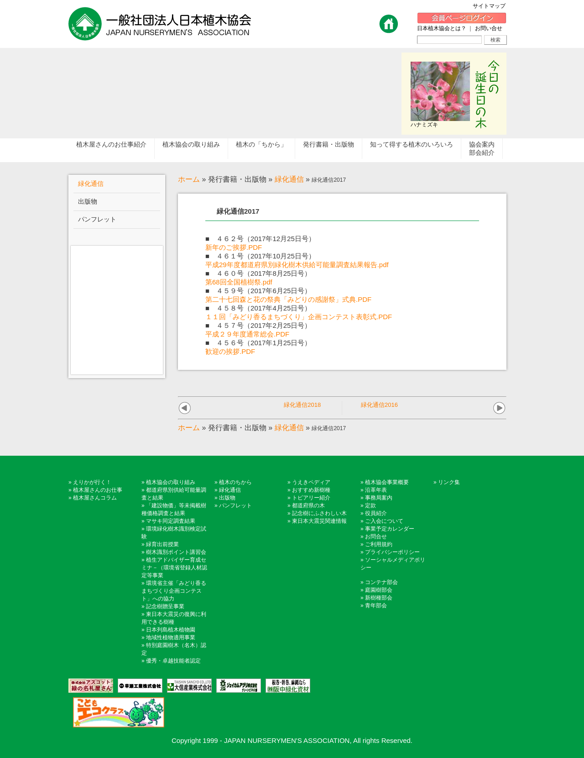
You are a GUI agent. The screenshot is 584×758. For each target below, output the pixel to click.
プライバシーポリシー (392, 552)
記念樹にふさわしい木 (319, 513)
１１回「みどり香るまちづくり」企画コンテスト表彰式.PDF (298, 317)
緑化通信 (289, 179)
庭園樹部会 (378, 590)
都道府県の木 (308, 505)
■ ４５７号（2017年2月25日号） (258, 325)
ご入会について (384, 521)
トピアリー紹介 (311, 498)
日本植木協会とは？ (441, 28)
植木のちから (235, 482)
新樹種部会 (378, 598)
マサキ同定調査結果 (170, 521)
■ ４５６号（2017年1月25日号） (258, 343)
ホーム (189, 179)
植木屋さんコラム (95, 498)
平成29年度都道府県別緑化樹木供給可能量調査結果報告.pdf (297, 264)
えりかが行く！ (92, 482)
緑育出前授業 (162, 544)
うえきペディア (311, 482)
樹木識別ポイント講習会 (176, 552)
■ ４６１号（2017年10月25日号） (260, 256)
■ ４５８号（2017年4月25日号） (258, 308)
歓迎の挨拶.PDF (230, 351)
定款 (370, 505)
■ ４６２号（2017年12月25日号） (260, 238)
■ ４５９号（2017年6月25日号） (258, 291)
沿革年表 (376, 490)
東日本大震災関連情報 (319, 521)
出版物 (227, 498)
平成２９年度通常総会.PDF (247, 334)
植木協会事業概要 (387, 482)
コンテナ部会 (381, 582)
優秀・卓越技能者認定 (173, 661)
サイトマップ (492, 6)
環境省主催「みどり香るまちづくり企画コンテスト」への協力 (173, 591)
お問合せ (376, 536)
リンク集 (449, 482)
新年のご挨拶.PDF (233, 247)
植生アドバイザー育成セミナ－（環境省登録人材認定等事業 (174, 568)
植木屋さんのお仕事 (97, 490)
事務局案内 (378, 498)
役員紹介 (376, 513)
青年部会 (376, 605)
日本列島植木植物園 (170, 629)
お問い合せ (488, 28)
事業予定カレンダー (389, 529)
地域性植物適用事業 (170, 637)
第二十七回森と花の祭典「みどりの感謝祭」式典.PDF (288, 299)
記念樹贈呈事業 (165, 606)
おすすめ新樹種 (311, 490)
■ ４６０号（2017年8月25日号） (258, 273)
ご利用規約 (378, 544)
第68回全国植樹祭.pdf (238, 282)
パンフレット (235, 505)
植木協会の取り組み (170, 482)
